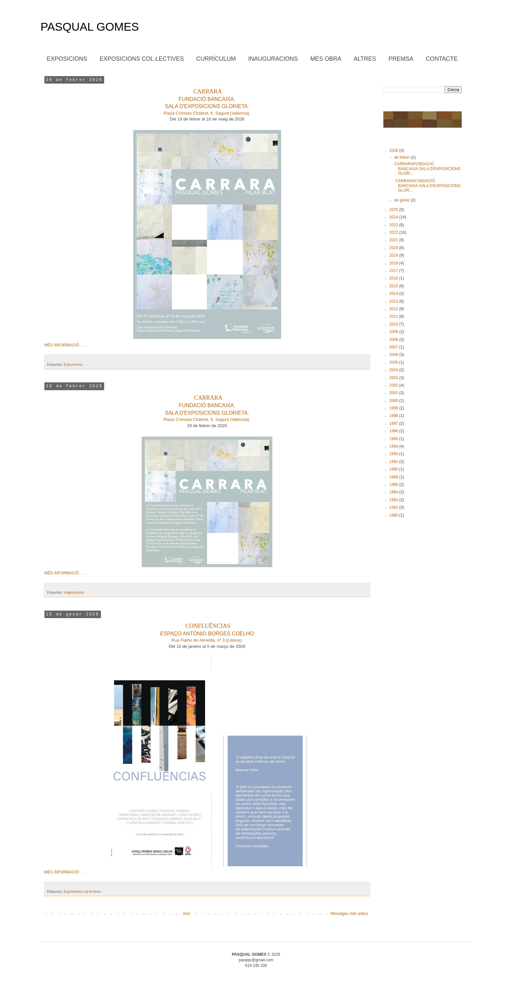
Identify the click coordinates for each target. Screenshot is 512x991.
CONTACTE (442, 59)
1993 (394, 454)
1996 (394, 431)
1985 (394, 484)
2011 (394, 316)
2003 (394, 378)
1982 (394, 507)
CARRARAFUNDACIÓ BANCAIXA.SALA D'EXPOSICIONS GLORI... (426, 169)
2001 (394, 393)
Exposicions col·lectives (82, 891)
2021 (394, 240)
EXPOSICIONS (67, 59)
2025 (394, 209)
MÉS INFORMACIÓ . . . (65, 345)
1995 (394, 439)
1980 (394, 515)
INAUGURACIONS (273, 59)
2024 (394, 217)
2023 (394, 225)
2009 (394, 331)
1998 (394, 415)
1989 (394, 477)
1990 (394, 469)
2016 (394, 278)
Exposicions (73, 364)
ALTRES (365, 59)
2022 (394, 232)
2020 (394, 248)
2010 (394, 324)
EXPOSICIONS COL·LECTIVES (142, 59)
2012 (394, 309)
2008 (394, 339)
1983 (394, 500)
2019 (394, 255)
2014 (394, 293)
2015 (394, 286)
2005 (394, 362)
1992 (394, 461)
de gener (402, 200)
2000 (394, 400)
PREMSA (401, 59)
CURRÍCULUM (216, 59)
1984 (394, 492)
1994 (394, 446)
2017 (394, 270)
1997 (394, 423)
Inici (186, 913)
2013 (394, 301)
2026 (394, 150)
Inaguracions (74, 592)
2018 (394, 263)
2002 (394, 385)
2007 (394, 347)
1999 (394, 408)
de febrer (402, 157)
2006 (394, 354)
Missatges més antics (349, 913)
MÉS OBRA (325, 59)
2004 (394, 370)
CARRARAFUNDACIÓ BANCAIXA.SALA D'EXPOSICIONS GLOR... (426, 186)
